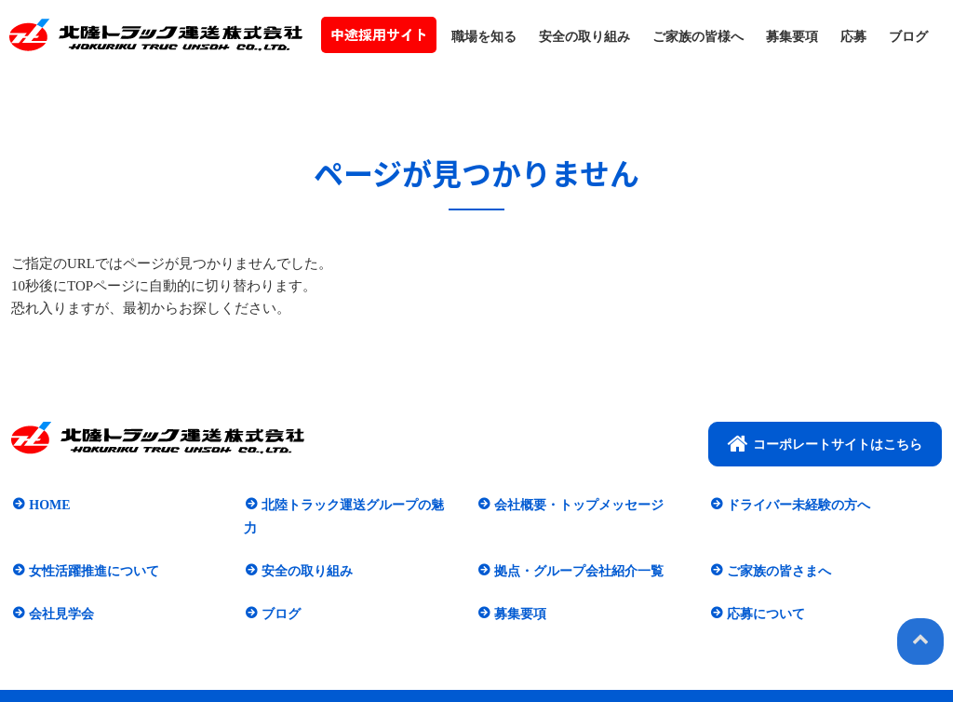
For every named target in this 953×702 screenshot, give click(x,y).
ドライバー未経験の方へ (796, 504)
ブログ (908, 37)
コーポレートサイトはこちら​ (825, 443)
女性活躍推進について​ (92, 547)
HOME (47, 504)
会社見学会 (59, 589)
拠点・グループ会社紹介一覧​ (577, 547)
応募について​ (764, 589)
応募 (853, 37)
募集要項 (792, 37)
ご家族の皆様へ (698, 37)
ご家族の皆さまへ (777, 547)
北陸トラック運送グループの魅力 (357, 504)
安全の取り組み (584, 37)
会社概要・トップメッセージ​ (577, 504)
